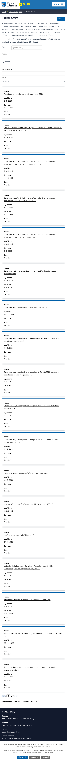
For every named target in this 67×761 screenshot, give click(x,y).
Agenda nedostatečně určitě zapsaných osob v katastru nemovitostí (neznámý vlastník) (31, 668)
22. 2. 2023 (8, 676)
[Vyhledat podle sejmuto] (33, 74)
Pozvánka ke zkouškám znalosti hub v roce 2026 (25, 94)
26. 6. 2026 (9, 107)
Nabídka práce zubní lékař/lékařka (19, 535)
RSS (61, 18)
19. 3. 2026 (8, 511)
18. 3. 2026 (8, 244)
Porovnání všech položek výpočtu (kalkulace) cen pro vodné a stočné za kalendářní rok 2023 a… (33, 129)
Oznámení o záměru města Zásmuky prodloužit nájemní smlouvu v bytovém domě (30, 272)
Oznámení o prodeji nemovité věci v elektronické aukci (28, 473)
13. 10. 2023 (8, 480)
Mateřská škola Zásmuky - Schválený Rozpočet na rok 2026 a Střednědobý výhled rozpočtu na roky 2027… (28, 567)
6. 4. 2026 (8, 287)
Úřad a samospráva (15, 12)
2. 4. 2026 (8, 101)
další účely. (46, 747)
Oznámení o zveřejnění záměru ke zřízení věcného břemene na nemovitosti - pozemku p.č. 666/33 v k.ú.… (29, 162)
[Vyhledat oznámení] (33, 58)
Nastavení (46, 757)
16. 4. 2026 (8, 178)
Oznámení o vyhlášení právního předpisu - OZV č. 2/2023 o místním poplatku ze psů (31, 407)
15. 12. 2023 (9, 348)
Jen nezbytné (34, 757)
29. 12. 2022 (9, 314)
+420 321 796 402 (24, 725)
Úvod (4, 12)
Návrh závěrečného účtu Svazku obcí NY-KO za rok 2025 (29, 504)
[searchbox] (27, 47)
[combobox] (26, 48)
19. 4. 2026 (8, 613)
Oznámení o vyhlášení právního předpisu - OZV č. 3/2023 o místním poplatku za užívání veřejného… (31, 373)
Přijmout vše (22, 757)
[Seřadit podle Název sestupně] (9, 54)
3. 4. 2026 (8, 251)
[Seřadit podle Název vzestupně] (9, 53)
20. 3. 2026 (8, 280)
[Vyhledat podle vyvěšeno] (33, 66)
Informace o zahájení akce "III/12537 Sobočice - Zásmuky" (29, 599)
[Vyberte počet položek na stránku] (33, 701)
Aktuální (7, 114)
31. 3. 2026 (8, 171)
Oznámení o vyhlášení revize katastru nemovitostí (25, 307)
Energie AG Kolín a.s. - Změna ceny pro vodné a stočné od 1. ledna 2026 (33, 634)
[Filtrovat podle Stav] (33, 82)
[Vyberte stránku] (8, 695)
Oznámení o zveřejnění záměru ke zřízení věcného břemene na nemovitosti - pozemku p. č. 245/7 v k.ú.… (29, 235)
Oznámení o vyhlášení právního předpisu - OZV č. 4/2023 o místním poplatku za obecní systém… (31, 339)
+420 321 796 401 (9, 725)
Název (5, 54)
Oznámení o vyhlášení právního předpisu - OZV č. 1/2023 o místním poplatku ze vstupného (31, 441)
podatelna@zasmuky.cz (11, 732)
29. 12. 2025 (9, 643)
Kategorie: (6, 47)
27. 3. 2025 (8, 542)
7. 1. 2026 (7, 575)
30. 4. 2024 (8, 137)
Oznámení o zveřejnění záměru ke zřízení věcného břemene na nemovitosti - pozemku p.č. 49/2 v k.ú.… (29, 199)
